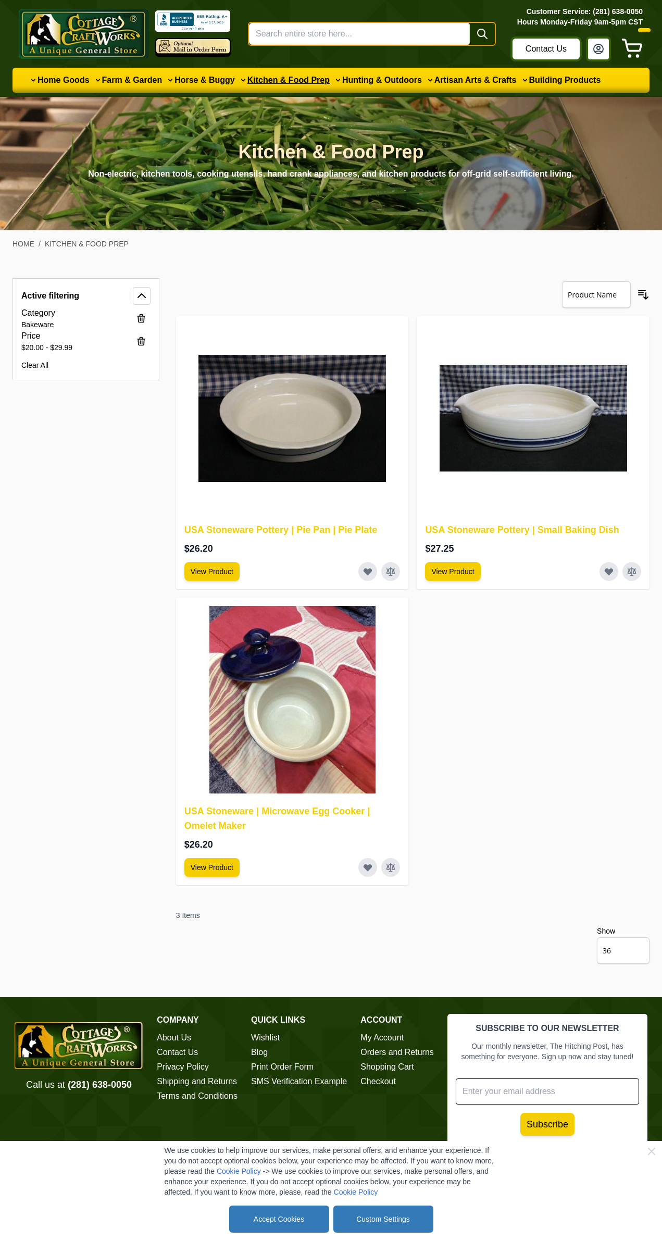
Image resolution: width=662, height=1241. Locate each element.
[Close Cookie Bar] (651, 1151)
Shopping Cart (387, 1066)
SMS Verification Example (299, 1081)
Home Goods (64, 80)
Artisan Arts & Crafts (475, 80)
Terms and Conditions (197, 1095)
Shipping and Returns (197, 1081)
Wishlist (265, 1037)
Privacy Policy (183, 1066)
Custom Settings (383, 1219)
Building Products (565, 80)
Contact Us (546, 48)
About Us (174, 1037)
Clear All (34, 365)
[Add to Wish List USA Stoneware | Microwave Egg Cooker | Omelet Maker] (367, 867)
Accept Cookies (279, 1219)
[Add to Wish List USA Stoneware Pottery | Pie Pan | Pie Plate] (367, 571)
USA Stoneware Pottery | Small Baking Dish (522, 530)
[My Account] (598, 48)
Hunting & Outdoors (382, 80)
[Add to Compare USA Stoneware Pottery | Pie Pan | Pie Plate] (390, 571)
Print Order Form (282, 1066)
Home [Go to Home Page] (23, 244)
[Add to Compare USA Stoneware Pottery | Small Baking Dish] (631, 571)
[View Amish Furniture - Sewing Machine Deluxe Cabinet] (212, 571)
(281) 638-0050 (100, 1084)
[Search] (482, 34)
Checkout (378, 1081)
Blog (259, 1052)
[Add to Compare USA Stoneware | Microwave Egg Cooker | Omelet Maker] (390, 867)
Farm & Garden (132, 80)
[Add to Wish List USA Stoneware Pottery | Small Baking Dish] (608, 571)
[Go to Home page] (84, 34)
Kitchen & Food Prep (288, 80)
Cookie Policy (239, 1171)
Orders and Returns (397, 1052)
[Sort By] (596, 294)
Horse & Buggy (204, 80)
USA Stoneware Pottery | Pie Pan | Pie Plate (281, 530)
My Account (382, 1037)
